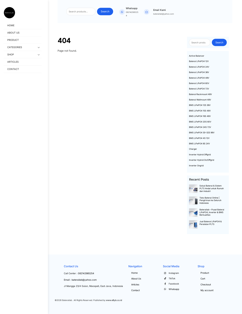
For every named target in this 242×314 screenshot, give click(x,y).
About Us (16, 32)
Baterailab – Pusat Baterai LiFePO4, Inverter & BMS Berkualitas (211, 212)
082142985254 (86, 273)
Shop (27, 55)
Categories (27, 48)
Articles (16, 61)
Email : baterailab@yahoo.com (80, 279)
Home (13, 25)
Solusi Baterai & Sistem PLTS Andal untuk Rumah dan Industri (211, 188)
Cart (203, 278)
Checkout (206, 284)
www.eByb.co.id (114, 300)
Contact (16, 69)
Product (16, 40)
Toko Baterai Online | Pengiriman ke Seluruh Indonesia (210, 200)
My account (207, 290)
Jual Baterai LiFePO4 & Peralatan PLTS (210, 222)
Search (105, 11)
